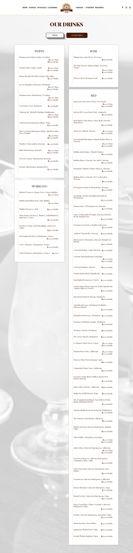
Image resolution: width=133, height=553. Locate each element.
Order (80, 7)
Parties (90, 7)
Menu (25, 7)
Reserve (99, 7)
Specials (42, 7)
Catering (52, 7)
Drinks (32, 7)
